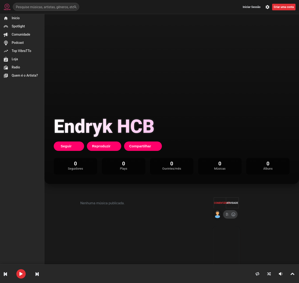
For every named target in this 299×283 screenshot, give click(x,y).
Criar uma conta (284, 7)
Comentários (220, 203)
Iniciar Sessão (251, 7)
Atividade (232, 203)
